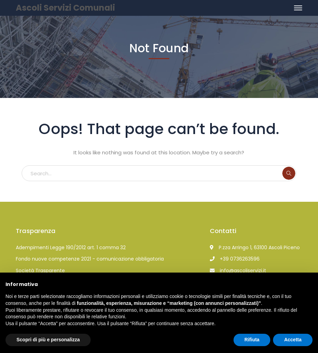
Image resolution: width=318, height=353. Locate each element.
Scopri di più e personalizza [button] (48, 339)
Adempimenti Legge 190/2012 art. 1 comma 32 (71, 247)
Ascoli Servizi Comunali (65, 7)
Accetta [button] (293, 339)
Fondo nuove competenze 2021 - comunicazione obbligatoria (90, 258)
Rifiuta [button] (252, 339)
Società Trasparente (40, 270)
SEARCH (288, 173)
